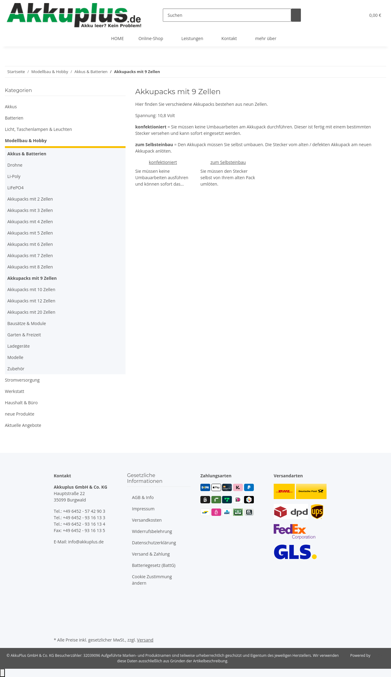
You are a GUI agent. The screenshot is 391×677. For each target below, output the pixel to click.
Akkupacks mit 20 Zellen (31, 312)
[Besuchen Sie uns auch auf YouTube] (59, 607)
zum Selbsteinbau (228, 162)
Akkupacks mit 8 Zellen (30, 267)
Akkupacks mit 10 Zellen (31, 289)
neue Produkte (19, 414)
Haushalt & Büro (21, 402)
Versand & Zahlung (151, 554)
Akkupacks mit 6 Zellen (30, 244)
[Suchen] (227, 15)
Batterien (14, 118)
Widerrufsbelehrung (152, 531)
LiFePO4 (15, 188)
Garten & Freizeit (24, 335)
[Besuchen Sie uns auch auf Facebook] (59, 600)
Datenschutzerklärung (154, 543)
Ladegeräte (18, 346)
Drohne (14, 165)
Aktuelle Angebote (23, 425)
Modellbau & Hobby (26, 140)
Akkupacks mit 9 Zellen (32, 278)
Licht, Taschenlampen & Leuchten (38, 129)
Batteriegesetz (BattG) (153, 565)
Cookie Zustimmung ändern (152, 580)
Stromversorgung (22, 380)
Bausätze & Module (26, 323)
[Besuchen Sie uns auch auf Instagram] (59, 614)
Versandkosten (147, 520)
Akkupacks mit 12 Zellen (31, 301)
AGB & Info (143, 497)
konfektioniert (163, 162)
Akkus (11, 106)
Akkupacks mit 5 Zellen (30, 233)
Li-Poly (13, 176)
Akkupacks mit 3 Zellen (30, 210)
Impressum (143, 509)
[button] (348, 15)
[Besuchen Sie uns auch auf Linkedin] (59, 628)
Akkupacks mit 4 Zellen (30, 221)
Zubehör (15, 369)
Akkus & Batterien (26, 154)
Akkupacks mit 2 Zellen (30, 199)
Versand (145, 640)
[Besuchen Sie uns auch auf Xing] (59, 621)
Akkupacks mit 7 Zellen (30, 255)
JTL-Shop (378, 655)
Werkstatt (14, 391)
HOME (117, 38)
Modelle (15, 357)
